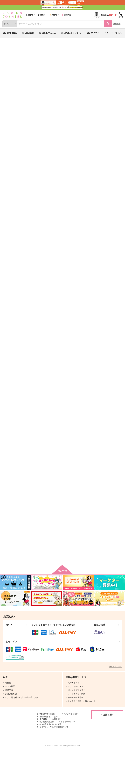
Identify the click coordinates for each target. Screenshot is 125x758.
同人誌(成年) (28, 33)
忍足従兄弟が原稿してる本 (73, 306)
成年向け (41, 15)
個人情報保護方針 (47, 728)
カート (50, 178)
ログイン (113, 15)
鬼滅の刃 (73, 68)
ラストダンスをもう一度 (104, 306)
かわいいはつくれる (102, 457)
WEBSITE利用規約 (48, 717)
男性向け (54, 15)
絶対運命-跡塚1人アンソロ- (42, 154)
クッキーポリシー (70, 728)
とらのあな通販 (7, 47)
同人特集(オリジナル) (71, 33)
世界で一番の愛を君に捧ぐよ (75, 382)
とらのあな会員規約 (48, 719)
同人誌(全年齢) (10, 33)
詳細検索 (116, 23)
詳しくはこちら (115, 669)
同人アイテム (93, 33)
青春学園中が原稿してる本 (29, 68)
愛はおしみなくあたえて (40, 457)
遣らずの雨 (34, 533)
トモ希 (31, 65)
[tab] (51, 101)
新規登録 (105, 15)
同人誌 (19, 47)
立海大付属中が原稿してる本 (42, 306)
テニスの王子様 (61, 68)
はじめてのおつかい (38, 231)
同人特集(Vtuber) (47, 33)
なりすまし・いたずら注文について (55, 733)
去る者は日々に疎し (70, 457)
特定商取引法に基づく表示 (51, 730)
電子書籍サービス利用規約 (51, 725)
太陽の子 (33, 382)
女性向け (66, 15)
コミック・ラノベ (112, 33)
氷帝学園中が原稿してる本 (73, 231)
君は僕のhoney (100, 382)
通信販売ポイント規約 (49, 722)
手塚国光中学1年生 (102, 231)
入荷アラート (11, 51)
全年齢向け (30, 15)
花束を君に (98, 154)
